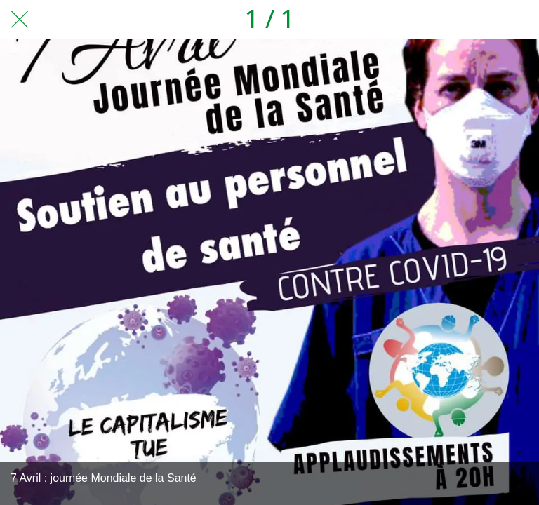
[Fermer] (19, 19)
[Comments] (519, 19)
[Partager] (483, 19)
